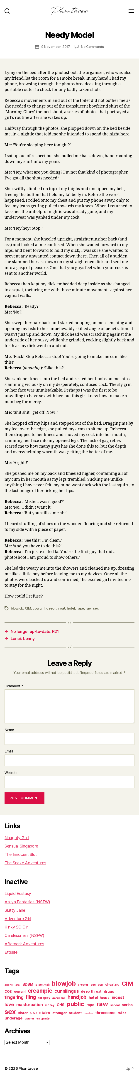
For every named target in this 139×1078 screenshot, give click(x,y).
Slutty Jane (15, 910)
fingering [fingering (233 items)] (14, 997)
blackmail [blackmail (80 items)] (42, 984)
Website (11, 773)
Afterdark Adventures (24, 943)
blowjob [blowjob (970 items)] (64, 983)
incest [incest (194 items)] (118, 997)
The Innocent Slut (21, 854)
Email (9, 751)
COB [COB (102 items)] (8, 992)
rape (80, 608)
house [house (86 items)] (105, 998)
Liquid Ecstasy (18, 893)
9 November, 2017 (55, 46)
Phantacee (28, 1068)
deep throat (55, 608)
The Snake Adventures (25, 862)
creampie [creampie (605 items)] (40, 990)
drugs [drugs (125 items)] (109, 991)
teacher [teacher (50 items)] (88, 1013)
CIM (28, 608)
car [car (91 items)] (100, 984)
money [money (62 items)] (49, 1005)
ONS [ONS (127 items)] (60, 1005)
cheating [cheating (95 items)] (112, 984)
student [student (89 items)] (75, 1013)
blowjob (17, 608)
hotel (71, 608)
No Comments (92, 46)
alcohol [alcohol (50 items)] (9, 984)
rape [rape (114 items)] (90, 1005)
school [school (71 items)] (114, 1005)
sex (95, 608)
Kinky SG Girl (17, 927)
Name (9, 730)
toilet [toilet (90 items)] (121, 1013)
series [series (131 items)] (127, 1004)
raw (88, 608)
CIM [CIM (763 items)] (127, 983)
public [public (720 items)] (75, 1003)
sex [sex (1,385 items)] (10, 1012)
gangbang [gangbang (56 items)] (58, 998)
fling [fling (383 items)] (31, 997)
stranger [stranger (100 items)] (59, 1013)
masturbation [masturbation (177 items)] (29, 1004)
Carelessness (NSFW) (24, 935)
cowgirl (38, 608)
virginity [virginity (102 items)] (43, 1018)
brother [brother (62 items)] (83, 984)
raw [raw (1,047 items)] (102, 1004)
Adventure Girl (18, 918)
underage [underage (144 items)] (13, 1018)
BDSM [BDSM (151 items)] (27, 984)
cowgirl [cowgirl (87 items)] (20, 991)
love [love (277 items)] (9, 1004)
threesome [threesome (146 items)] (105, 1012)
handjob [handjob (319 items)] (77, 997)
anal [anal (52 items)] (17, 984)
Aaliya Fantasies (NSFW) (27, 901)
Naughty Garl (17, 837)
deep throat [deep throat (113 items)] (91, 991)
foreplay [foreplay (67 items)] (44, 998)
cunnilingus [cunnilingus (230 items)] (66, 991)
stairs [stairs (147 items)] (44, 1012)
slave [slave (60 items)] (33, 1013)
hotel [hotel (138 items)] (93, 997)
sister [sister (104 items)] (23, 1013)
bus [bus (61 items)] (92, 984)
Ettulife (11, 952)
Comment (14, 686)
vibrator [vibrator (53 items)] (29, 1018)
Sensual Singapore (21, 846)
